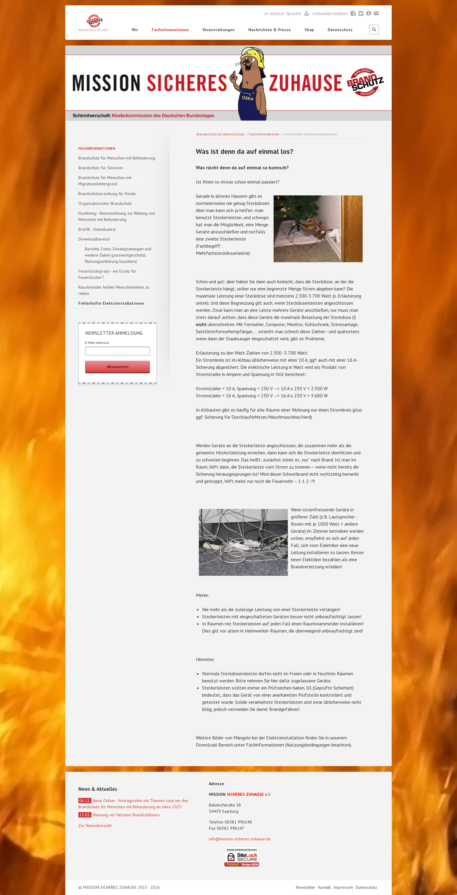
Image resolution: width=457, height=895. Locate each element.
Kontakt (325, 887)
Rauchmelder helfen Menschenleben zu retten (113, 290)
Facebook (353, 13)
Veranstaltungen (218, 29)
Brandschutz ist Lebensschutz (220, 134)
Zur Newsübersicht (95, 825)
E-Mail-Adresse (97, 342)
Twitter (361, 13)
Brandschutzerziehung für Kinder (107, 193)
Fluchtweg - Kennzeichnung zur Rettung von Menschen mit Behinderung (116, 216)
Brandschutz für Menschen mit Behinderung (116, 158)
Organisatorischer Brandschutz (105, 203)
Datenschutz (340, 29)
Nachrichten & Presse (269, 29)
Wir (135, 29)
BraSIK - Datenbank (95, 229)
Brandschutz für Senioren (100, 167)
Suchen (374, 29)
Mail (376, 13)
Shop (309, 29)
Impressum (344, 887)
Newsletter (368, 13)
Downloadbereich (94, 239)
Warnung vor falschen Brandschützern (119, 814)
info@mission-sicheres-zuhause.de (240, 839)
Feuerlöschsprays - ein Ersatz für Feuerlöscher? (107, 274)
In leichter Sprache (283, 13)
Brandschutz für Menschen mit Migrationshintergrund (104, 180)
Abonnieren (117, 366)
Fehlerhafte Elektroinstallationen (111, 303)
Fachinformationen (170, 29)
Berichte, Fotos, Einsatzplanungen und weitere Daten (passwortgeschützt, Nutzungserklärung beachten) (118, 255)
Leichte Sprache (306, 13)
